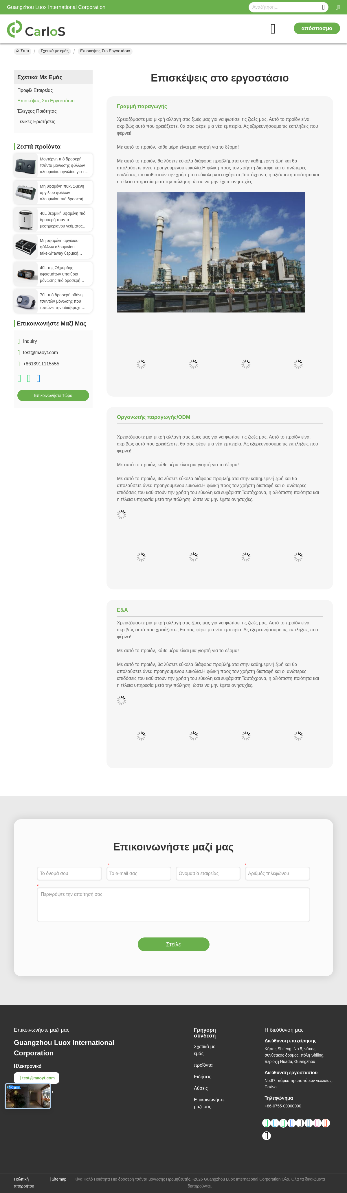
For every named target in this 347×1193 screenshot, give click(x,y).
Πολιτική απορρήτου (24, 1182)
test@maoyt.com (40, 352)
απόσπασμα (317, 28)
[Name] (323, 7)
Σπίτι (22, 51)
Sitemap (59, 1179)
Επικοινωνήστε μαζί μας (209, 1103)
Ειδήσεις (202, 1076)
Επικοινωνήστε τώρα (53, 395)
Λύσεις (201, 1088)
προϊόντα (203, 1065)
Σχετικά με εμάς (55, 51)
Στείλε (173, 944)
